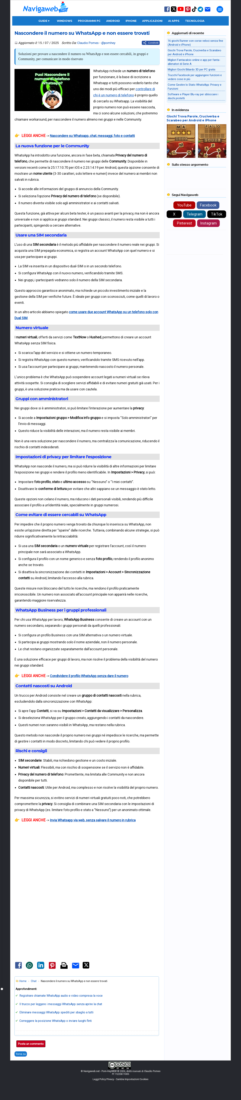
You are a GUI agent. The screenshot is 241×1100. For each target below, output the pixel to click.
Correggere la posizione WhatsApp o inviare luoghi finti (55, 1021)
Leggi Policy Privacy (103, 1079)
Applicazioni (152, 21)
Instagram (208, 223)
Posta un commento (31, 1044)
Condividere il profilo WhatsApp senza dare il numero (89, 676)
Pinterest (184, 223)
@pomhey (108, 43)
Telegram (194, 214)
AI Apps (173, 21)
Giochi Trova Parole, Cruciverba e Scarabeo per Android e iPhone (193, 118)
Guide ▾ (43, 21)
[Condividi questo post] (151, 43)
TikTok (216, 214)
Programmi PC (89, 21)
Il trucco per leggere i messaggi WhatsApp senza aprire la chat (60, 1004)
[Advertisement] (87, 871)
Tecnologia (194, 21)
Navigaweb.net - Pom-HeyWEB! (100, 1071)
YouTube (184, 205)
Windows (64, 21)
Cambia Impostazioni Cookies (132, 1079)
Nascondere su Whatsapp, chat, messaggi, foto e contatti (92, 136)
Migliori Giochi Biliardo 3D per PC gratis (191, 69)
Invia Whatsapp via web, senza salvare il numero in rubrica (93, 820)
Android (113, 21)
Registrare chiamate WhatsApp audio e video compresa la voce (61, 995)
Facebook (208, 205)
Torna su (21, 1053)
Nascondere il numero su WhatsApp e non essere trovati (81, 33)
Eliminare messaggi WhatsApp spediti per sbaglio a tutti (56, 1012)
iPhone (131, 21)
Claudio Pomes (88, 43)
